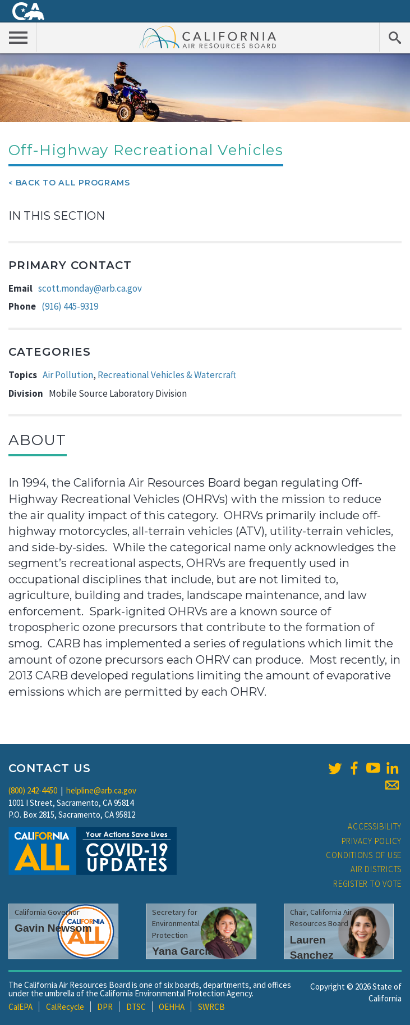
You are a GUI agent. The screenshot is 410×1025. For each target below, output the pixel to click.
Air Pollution (68, 375)
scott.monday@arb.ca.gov (90, 288)
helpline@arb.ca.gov (101, 790)
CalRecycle (65, 1006)
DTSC (136, 1006)
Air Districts (376, 869)
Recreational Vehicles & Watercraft (167, 375)
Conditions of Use (364, 855)
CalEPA (20, 1006)
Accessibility (375, 826)
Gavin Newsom (53, 928)
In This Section (56, 216)
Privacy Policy (372, 841)
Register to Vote (367, 883)
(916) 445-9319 (70, 306)
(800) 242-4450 (32, 790)
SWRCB (211, 1006)
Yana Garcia (183, 951)
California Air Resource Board (208, 36)
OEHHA (172, 1006)
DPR (105, 1006)
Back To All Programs (73, 183)
